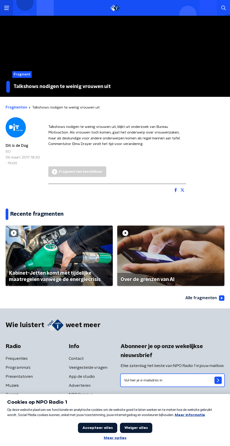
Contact (76, 359)
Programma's (18, 368)
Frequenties (17, 359)
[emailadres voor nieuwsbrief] (172, 380)
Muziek (12, 386)
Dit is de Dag (17, 145)
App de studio (82, 377)
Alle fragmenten (204, 298)
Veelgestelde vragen (88, 368)
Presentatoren (19, 377)
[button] (6, 8)
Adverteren (80, 386)
